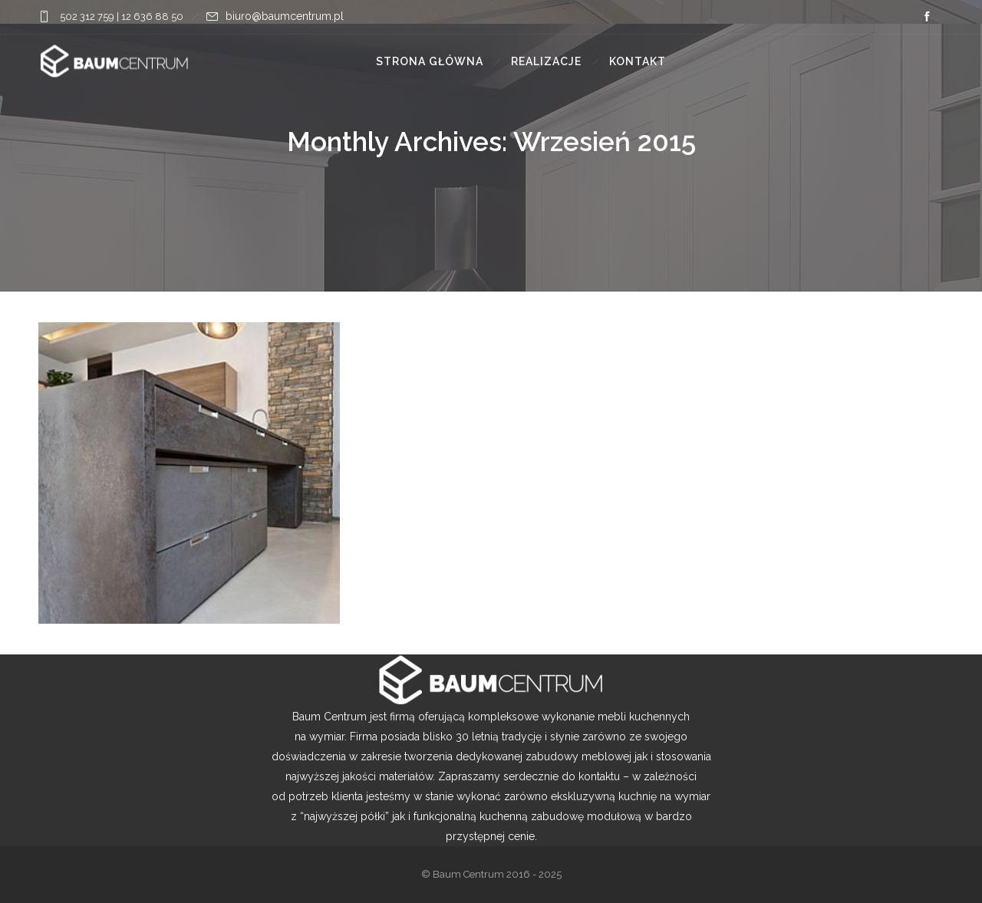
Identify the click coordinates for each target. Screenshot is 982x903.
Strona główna (429, 61)
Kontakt (637, 61)
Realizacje (546, 61)
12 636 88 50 (152, 16)
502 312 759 (86, 16)
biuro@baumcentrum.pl (285, 16)
